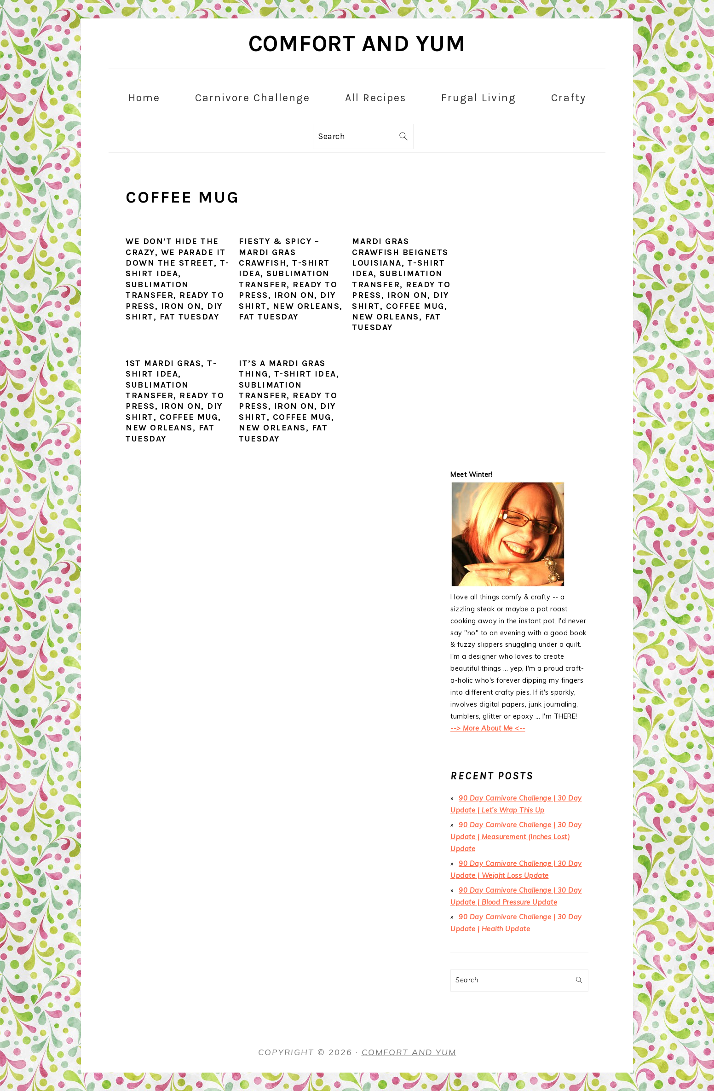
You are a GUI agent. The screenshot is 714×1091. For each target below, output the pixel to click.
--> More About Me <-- (487, 728)
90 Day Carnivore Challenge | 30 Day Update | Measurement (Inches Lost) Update (516, 837)
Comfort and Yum (357, 43)
